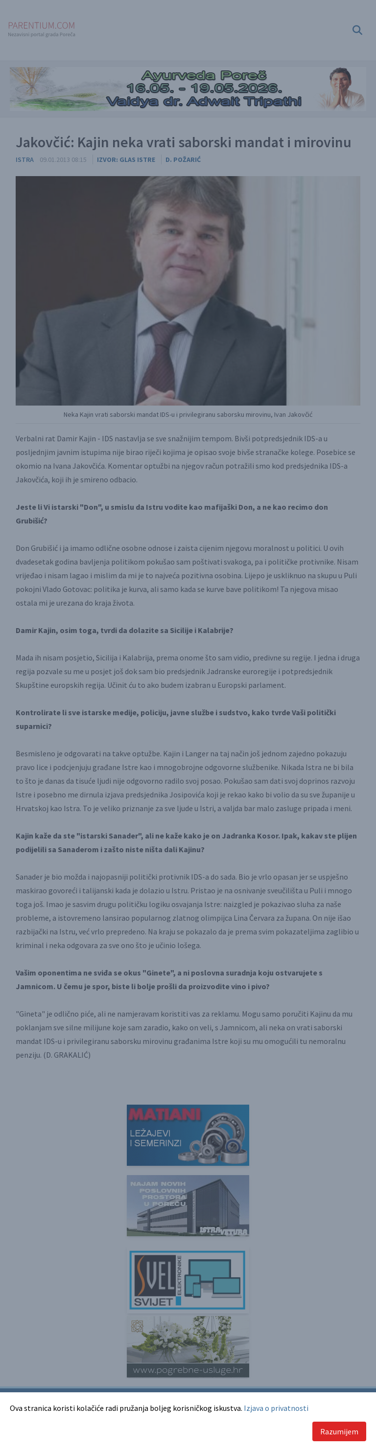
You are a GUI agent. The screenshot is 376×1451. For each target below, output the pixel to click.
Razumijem (339, 1431)
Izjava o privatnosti (276, 1408)
